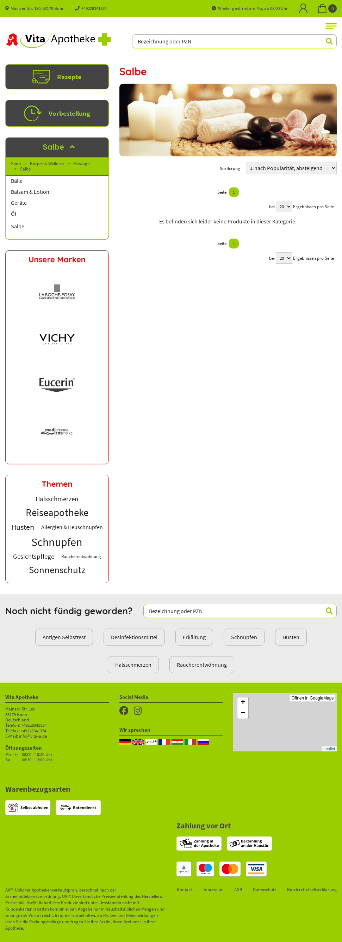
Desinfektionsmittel (134, 637)
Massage (81, 163)
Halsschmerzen (133, 664)
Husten (290, 637)
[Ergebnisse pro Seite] (284, 206)
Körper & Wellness (47, 163)
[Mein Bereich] (303, 8)
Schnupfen (244, 637)
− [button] (243, 713)
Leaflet (329, 748)
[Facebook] (124, 710)
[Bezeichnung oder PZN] (234, 41)
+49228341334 (33, 725)
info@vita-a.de (33, 736)
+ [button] (243, 702)
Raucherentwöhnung (202, 664)
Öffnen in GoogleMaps (312, 698)
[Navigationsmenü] (331, 25)
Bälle (17, 181)
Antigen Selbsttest (64, 637)
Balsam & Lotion (30, 191)
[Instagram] (138, 710)
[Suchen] (325, 41)
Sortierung (230, 168)
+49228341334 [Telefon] (91, 8)
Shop (16, 163)
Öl (13, 213)
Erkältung (194, 637)
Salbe (25, 169)
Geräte (19, 202)
